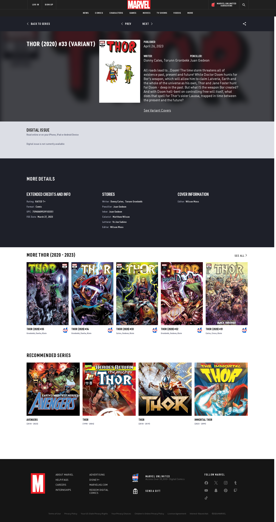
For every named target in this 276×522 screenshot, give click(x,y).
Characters (116, 13)
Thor (85, 442)
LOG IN (35, 4)
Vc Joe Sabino (119, 244)
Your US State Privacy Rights (94, 513)
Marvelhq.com (98, 485)
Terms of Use (54, 513)
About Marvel (64, 474)
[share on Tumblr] (235, 483)
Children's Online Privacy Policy (149, 513)
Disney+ (94, 479)
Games (132, 13)
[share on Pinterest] (225, 491)
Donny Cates (102, 76)
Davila (38, 355)
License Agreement (177, 513)
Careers (61, 485)
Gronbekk (31, 355)
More (190, 13)
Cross (214, 355)
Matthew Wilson (121, 239)
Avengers (32, 442)
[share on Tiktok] (206, 498)
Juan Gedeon (174, 76)
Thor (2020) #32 (169, 351)
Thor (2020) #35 (35, 351)
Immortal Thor (203, 442)
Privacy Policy (70, 513)
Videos (177, 13)
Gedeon (125, 355)
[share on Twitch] (235, 491)
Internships (63, 490)
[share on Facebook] (206, 483)
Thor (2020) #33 (125, 351)
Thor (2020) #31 (214, 351)
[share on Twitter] (216, 483)
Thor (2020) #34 (80, 351)
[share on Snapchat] (216, 491)
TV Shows (162, 13)
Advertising (97, 474)
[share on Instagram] (225, 483)
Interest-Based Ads (199, 513)
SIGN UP (49, 4)
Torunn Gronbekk (125, 76)
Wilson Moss (116, 249)
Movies (146, 13)
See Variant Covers (106, 113)
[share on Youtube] (206, 491)
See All (241, 278)
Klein (44, 355)
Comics (99, 13)
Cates (118, 355)
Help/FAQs (62, 479)
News (86, 13)
